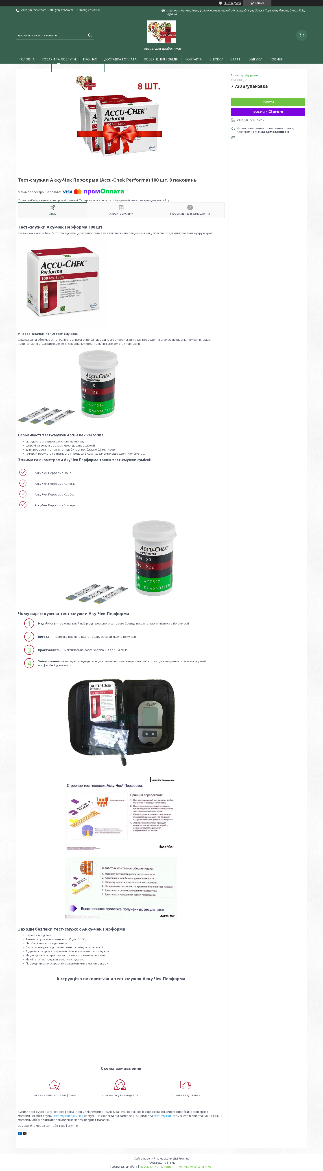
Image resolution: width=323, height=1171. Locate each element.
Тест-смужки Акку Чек (67, 1116)
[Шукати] (89, 35)
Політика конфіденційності (195, 1167)
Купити (268, 102)
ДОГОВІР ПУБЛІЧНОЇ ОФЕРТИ (78, 68)
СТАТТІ (235, 59)
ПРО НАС (90, 59)
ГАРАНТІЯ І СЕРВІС (33, 68)
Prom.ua (184, 1158)
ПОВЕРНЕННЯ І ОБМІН (161, 59)
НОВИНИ (276, 59)
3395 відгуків (232, 3)
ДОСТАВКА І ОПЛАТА (120, 59)
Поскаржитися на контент (157, 1167)
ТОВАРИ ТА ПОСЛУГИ (59, 59)
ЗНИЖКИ (216, 59)
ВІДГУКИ (255, 59)
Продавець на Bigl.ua (161, 1162)
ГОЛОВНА (27, 59)
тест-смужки (162, 1116)
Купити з (268, 112)
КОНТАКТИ (194, 59)
